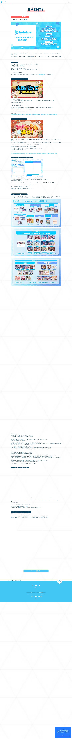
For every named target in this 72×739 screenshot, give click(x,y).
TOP (31, 2)
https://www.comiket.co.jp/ (43, 74)
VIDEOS (54, 2)
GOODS (61, 2)
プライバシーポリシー (37, 594)
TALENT (41, 2)
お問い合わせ (43, 594)
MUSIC (58, 2)
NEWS (34, 2)
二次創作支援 (41, 592)
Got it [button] (63, 735)
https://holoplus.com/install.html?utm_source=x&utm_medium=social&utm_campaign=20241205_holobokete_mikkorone (34, 114)
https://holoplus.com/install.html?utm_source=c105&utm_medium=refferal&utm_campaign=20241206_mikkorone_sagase (34, 153)
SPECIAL (65, 2)
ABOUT (37, 2)
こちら (21, 180)
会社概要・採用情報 (29, 594)
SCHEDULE (46, 2)
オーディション (31, 592)
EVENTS (50, 2)
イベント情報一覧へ (36, 571)
